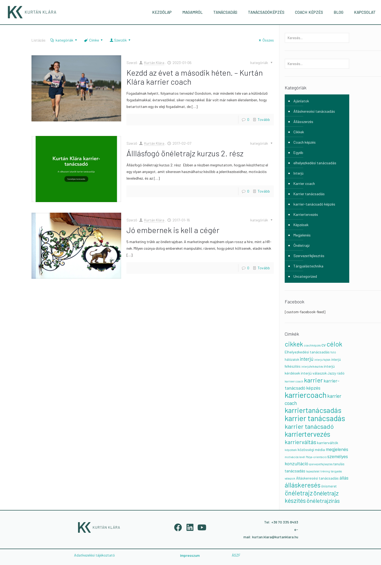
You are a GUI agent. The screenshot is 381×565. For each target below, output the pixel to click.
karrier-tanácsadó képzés (314, 204)
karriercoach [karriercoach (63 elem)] (305, 394)
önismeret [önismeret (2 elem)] (329, 486)
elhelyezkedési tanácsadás (314, 163)
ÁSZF (236, 555)
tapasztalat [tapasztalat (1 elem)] (313, 471)
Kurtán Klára (154, 62)
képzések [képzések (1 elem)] (291, 450)
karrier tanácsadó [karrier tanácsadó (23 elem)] (309, 426)
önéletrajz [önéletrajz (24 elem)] (299, 493)
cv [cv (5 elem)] (323, 344)
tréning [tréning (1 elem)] (325, 471)
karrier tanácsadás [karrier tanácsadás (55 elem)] (315, 418)
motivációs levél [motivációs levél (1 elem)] (295, 457)
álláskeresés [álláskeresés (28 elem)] (302, 485)
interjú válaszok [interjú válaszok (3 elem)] (314, 373)
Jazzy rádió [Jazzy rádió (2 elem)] (336, 373)
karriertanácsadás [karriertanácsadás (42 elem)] (313, 410)
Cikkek (298, 132)
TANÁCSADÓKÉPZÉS (266, 12)
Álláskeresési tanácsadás (314, 111)
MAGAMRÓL (192, 12)
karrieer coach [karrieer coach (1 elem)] (294, 381)
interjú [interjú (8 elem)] (307, 359)
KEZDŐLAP (162, 12)
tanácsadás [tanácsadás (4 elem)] (295, 470)
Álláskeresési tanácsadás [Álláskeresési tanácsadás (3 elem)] (317, 478)
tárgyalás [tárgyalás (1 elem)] (336, 471)
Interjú (298, 173)
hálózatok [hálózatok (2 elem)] (292, 359)
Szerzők (120, 40)
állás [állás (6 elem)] (343, 477)
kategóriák (63, 40)
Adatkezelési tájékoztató (94, 555)
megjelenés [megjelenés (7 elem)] (337, 449)
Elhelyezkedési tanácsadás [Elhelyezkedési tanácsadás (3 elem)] (307, 352)
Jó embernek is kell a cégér (172, 230)
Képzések (301, 224)
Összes (265, 40)
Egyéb (298, 152)
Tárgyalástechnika (308, 266)
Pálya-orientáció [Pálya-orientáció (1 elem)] (316, 457)
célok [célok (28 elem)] (334, 344)
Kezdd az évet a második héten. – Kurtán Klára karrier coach (194, 77)
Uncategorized (305, 276)
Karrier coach (304, 183)
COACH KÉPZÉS (309, 12)
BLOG (338, 12)
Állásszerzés (303, 121)
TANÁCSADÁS (225, 12)
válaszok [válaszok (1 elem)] (290, 478)
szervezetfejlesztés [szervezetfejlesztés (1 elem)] (321, 464)
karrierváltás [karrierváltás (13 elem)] (300, 442)
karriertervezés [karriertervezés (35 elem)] (307, 434)
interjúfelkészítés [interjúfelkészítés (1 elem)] (312, 366)
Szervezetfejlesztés (308, 255)
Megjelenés (302, 235)
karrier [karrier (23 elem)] (313, 380)
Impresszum (190, 555)
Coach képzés (304, 142)
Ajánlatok (301, 101)
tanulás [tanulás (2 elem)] (338, 464)
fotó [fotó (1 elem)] (333, 352)
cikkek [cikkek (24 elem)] (294, 344)
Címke (93, 40)
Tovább (264, 119)
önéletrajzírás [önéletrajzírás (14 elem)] (323, 500)
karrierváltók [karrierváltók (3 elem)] (327, 442)
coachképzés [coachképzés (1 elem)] (312, 345)
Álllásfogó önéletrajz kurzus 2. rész (184, 153)
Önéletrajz (301, 245)
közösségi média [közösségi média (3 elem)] (311, 449)
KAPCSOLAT (365, 12)
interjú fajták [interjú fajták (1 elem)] (322, 359)
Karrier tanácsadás (309, 194)
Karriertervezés (305, 214)
